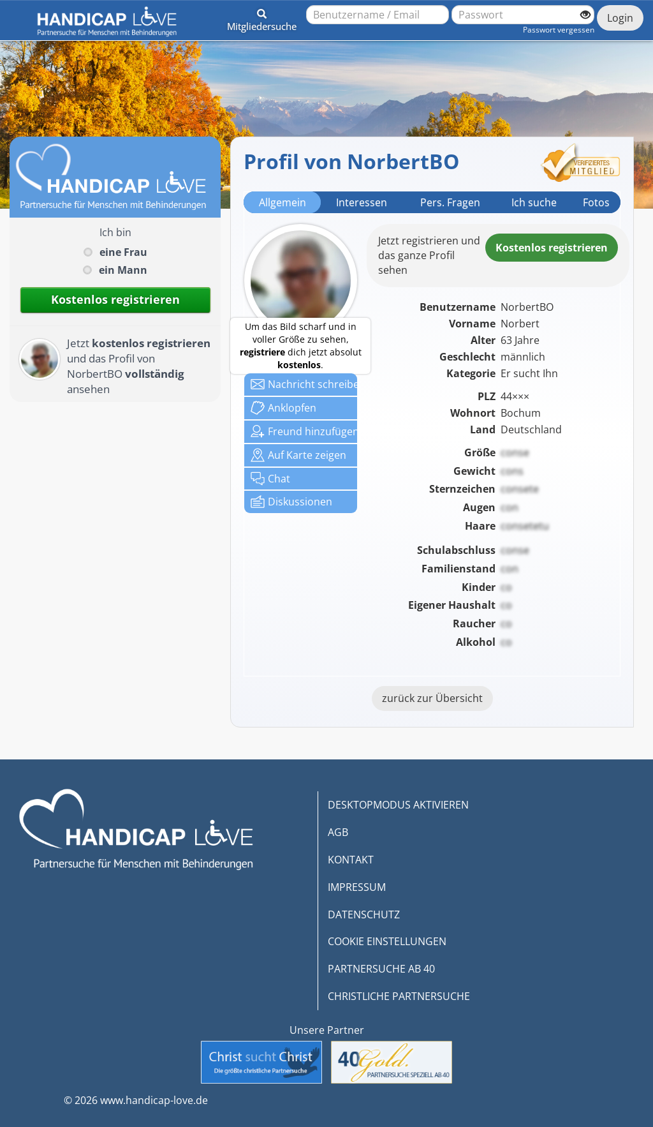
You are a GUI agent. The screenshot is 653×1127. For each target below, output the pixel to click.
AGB (338, 832)
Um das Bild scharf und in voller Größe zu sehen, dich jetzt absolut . (301, 345)
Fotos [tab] (596, 202)
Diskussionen (291, 502)
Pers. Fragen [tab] (450, 202)
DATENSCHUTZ (364, 914)
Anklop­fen (283, 408)
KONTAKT (351, 860)
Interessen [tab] (361, 202)
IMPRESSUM (357, 887)
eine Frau (123, 252)
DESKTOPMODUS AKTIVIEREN (398, 805)
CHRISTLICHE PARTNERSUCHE (399, 996)
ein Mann (123, 270)
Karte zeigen (298, 455)
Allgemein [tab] (282, 202)
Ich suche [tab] (534, 202)
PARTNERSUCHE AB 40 (381, 969)
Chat (270, 479)
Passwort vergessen (558, 29)
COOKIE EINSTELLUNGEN (387, 941)
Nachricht (303, 384)
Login (620, 18)
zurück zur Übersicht (432, 698)
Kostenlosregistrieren (551, 248)
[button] (262, 18)
